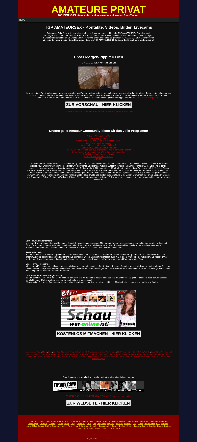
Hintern (129, 352)
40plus (106, 356)
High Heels (46, 354)
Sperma (145, 426)
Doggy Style (155, 352)
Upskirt (111, 428)
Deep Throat (150, 356)
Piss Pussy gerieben (98, 138)
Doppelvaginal (33, 424)
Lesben (140, 424)
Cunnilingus (113, 421)
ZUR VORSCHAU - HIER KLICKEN (98, 104)
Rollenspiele (83, 426)
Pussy (81, 112)
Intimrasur (127, 424)
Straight (101, 354)
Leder (151, 354)
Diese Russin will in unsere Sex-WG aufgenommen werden (98, 152)
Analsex (161, 354)
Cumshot (83, 352)
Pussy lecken (114, 356)
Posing (100, 356)
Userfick (112, 354)
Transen (97, 428)
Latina (75, 112)
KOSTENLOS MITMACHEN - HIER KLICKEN (98, 333)
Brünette (90, 421)
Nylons (86, 354)
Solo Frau (125, 112)
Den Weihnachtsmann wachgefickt (98, 154)
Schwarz (72, 356)
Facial (72, 354)
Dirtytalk (135, 421)
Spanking (137, 426)
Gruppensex (101, 424)
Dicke (129, 421)
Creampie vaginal (98, 359)
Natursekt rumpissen (113, 112)
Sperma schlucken (129, 354)
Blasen (44, 352)
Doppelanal (163, 421)
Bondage (82, 421)
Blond (132, 112)
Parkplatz (55, 426)
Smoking (122, 426)
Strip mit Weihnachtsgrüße (98, 136)
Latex (155, 354)
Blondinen (74, 421)
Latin (134, 424)
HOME (22, 20)
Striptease (167, 426)
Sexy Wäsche (145, 352)
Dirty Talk (136, 352)
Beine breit (147, 98)
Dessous (122, 421)
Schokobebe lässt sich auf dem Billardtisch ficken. (98, 141)
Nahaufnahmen (30, 352)
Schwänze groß (166, 352)
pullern (155, 98)
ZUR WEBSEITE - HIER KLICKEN (98, 403)
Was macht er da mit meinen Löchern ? (98, 145)
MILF (107, 354)
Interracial (119, 424)
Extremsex (43, 424)
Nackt (67, 354)
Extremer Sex (81, 356)
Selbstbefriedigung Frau (96, 352)
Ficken (39, 352)
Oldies (34, 426)
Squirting (152, 426)
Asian (47, 421)
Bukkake (97, 421)
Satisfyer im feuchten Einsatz (98, 143)
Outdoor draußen (49, 356)
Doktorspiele (153, 421)
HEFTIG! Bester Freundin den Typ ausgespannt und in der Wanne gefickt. (98, 150)
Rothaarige (93, 426)
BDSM (53, 421)
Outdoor (48, 426)
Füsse (89, 424)
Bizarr (67, 421)
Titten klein (79, 354)
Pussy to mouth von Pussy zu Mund (132, 356)
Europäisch (94, 354)
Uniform (104, 428)
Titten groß (65, 352)
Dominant (140, 354)
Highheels (110, 424)
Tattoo (80, 428)
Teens (85, 428)
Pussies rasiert (111, 352)
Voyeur (117, 428)
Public (70, 426)
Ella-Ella (138, 98)
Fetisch (60, 424)
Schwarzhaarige (104, 426)
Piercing (63, 426)
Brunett (118, 354)
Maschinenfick (149, 424)
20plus (77, 352)
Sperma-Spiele (91, 356)
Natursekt (164, 424)
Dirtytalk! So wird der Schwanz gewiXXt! (98, 147)
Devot (158, 356)
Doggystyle (143, 421)
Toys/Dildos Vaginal (57, 354)
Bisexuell (60, 421)
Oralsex (41, 426)
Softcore (130, 426)
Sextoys (115, 426)
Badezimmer (165, 356)
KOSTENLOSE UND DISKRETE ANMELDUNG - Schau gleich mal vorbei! (98, 396)
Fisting (73, 424)
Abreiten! (98, 159)
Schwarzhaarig (89, 112)
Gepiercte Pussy (62, 356)
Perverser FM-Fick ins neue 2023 (98, 157)
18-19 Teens (121, 352)
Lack (146, 354)
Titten (91, 428)
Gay (94, 424)
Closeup (105, 421)
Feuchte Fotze (100, 112)
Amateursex (33, 421)
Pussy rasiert (67, 112)
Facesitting (52, 424)
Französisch (81, 424)
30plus (39, 356)
